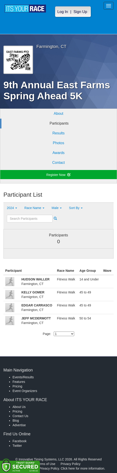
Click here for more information (82, 468)
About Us (19, 407)
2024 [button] (12, 208)
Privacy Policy (70, 464)
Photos (58, 143)
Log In (62, 12)
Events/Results (23, 377)
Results (58, 133)
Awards (58, 153)
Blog (16, 420)
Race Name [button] (34, 208)
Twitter (17, 445)
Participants (59, 123)
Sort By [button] (76, 208)
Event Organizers (25, 391)
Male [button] (57, 208)
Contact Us (20, 416)
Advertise (19, 425)
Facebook (19, 441)
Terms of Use (46, 464)
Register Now (58, 175)
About (58, 113)
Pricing (17, 386)
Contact (58, 163)
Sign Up (80, 12)
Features (19, 382)
